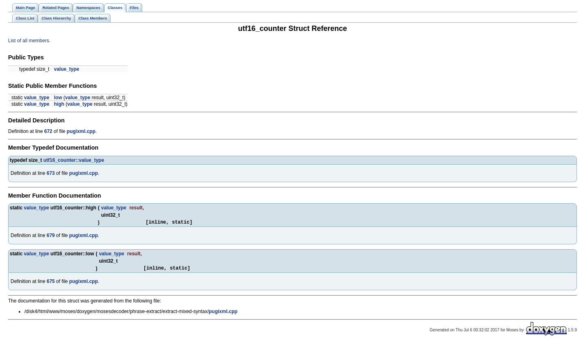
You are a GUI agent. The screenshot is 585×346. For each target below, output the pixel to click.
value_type (66, 69)
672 (48, 131)
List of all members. (29, 41)
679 (51, 236)
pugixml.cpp (81, 131)
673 (51, 173)
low (58, 97)
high (59, 104)
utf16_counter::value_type (73, 160)
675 (51, 284)
